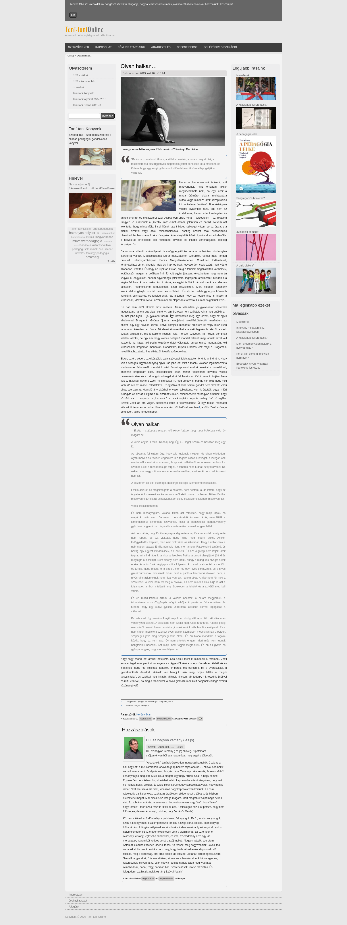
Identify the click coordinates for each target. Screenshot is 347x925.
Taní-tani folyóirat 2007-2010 (89, 99)
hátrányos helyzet (82, 233)
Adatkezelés (161, 47)
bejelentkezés (164, 718)
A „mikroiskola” (245, 265)
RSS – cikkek (80, 75)
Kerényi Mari (144, 714)
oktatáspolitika (101, 245)
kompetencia (78, 237)
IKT (98, 233)
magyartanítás (104, 237)
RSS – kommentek (84, 81)
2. (121, 705)
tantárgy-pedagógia (97, 253)
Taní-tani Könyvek (83, 93)
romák (93, 249)
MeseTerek (242, 75)
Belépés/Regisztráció (220, 47)
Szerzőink (78, 87)
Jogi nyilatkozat (78, 900)
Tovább (112, 261)
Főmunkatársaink (131, 47)
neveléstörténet (82, 245)
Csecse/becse (187, 47)
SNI (101, 249)
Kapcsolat (103, 47)
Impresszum (76, 894)
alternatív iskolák (81, 228)
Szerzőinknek (78, 47)
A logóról (74, 906)
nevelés (108, 241)
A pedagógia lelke (246, 134)
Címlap (71, 55)
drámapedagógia (103, 228)
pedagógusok (80, 249)
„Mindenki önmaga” (247, 231)
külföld (90, 237)
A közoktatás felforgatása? (252, 104)
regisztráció (145, 718)
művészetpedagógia (87, 241)
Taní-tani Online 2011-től (87, 105)
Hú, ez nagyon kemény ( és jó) (170, 740)
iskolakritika (108, 233)
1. (121, 701)
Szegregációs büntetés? (250, 198)
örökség (92, 257)
